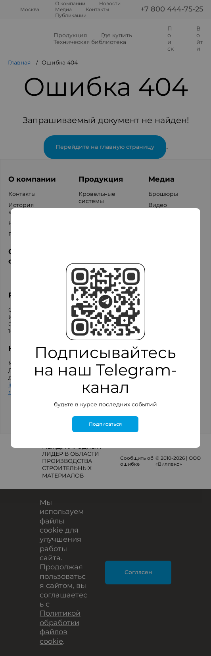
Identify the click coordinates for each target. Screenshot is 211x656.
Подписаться (105, 424)
